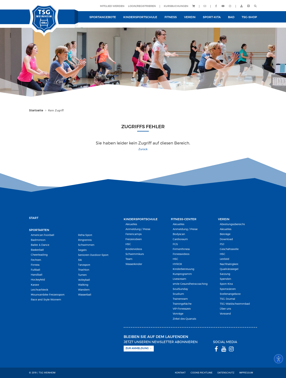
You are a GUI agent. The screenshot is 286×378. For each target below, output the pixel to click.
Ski (80, 260)
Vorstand (225, 314)
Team (128, 259)
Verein (223, 219)
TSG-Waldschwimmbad (235, 304)
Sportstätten (228, 289)
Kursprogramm (182, 274)
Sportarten (39, 230)
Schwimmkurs (134, 254)
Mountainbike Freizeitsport (48, 295)
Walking (83, 285)
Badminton (38, 240)
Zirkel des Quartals (184, 319)
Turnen (82, 275)
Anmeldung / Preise (137, 229)
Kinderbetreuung (183, 269)
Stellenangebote (230, 294)
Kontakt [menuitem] (180, 373)
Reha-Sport (85, 235)
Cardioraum (180, 239)
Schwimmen (86, 245)
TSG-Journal (227, 299)
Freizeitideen (133, 239)
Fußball (35, 270)
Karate (35, 285)
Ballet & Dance (40, 245)
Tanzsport (84, 265)
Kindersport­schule (141, 219)
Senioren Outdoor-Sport (93, 255)
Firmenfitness (181, 249)
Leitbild (224, 259)
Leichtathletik (39, 290)
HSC (128, 244)
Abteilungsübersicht (232, 224)
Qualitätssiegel (229, 269)
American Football (42, 235)
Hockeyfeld (38, 280)
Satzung (225, 274)
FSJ (222, 244)
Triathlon (83, 270)
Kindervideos (133, 249)
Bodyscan (179, 234)
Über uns (225, 309)
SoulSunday (180, 289)
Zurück (143, 149)
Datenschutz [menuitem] (225, 373)
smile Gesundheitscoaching (190, 284)
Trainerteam (180, 299)
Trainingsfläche (182, 304)
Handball (36, 275)
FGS (175, 244)
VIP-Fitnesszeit (182, 309)
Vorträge (178, 314)
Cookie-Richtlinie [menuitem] (201, 373)
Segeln (82, 250)
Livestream (179, 279)
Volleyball (84, 280)
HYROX (177, 264)
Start (33, 218)
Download (226, 239)
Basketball (37, 250)
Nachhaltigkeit (229, 264)
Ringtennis (85, 240)
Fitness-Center (183, 219)
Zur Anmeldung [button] (137, 348)
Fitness (35, 265)
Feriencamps (133, 234)
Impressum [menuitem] (246, 373)
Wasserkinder (133, 264)
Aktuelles (131, 224)
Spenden (225, 279)
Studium (178, 294)
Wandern (84, 290)
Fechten (36, 260)
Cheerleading (39, 255)
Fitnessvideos (181, 254)
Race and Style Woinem (46, 299)
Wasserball (84, 295)
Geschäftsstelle (229, 249)
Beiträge (225, 234)
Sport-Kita (226, 284)
